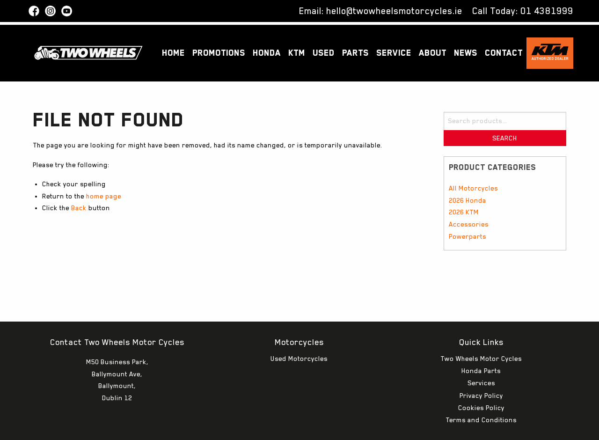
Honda (267, 53)
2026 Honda (467, 200)
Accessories (469, 224)
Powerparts (467, 236)
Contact (504, 53)
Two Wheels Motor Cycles (481, 330)
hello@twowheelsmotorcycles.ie (394, 11)
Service (393, 53)
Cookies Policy (481, 379)
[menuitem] (173, 53)
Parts (355, 53)
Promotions (218, 53)
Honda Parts (481, 342)
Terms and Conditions (481, 392)
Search (504, 138)
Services (481, 355)
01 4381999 (546, 11)
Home (173, 53)
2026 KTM (464, 212)
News (465, 53)
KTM (296, 53)
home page (103, 196)
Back (79, 208)
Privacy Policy (481, 367)
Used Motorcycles (299, 330)
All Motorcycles (473, 188)
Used (324, 53)
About (432, 53)
